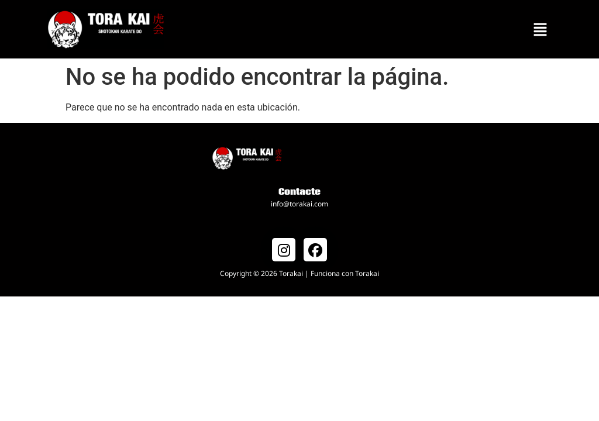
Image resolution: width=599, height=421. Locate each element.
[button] (540, 29)
